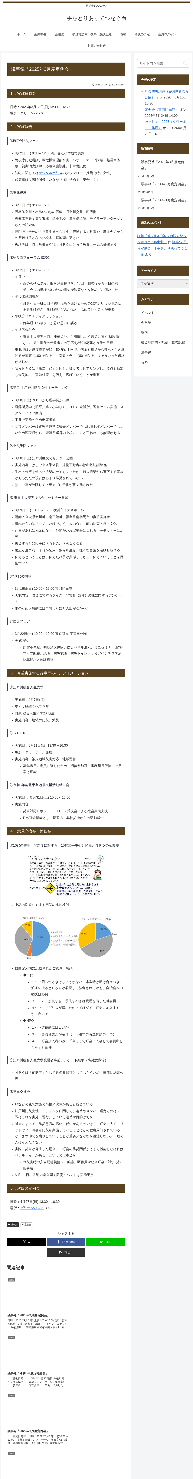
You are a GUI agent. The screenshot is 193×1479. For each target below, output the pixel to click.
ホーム (52, 1455)
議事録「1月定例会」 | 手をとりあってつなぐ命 (162, 248)
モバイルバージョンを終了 (96, 1473)
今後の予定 (93, 1455)
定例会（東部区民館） (162, 110)
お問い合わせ (151, 1455)
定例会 (26, 1224)
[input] (163, 63)
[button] (66, 1252)
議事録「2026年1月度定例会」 (164, 200)
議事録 (13, 1224)
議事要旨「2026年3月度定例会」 (162, 165)
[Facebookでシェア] (66, 1242)
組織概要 (65, 1455)
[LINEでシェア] (105, 1242)
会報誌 (79, 1455)
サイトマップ (131, 1455)
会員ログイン (111, 1455)
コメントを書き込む (66, 1386)
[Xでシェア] (26, 1242)
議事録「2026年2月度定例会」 (164, 184)
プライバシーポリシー (176, 1455)
